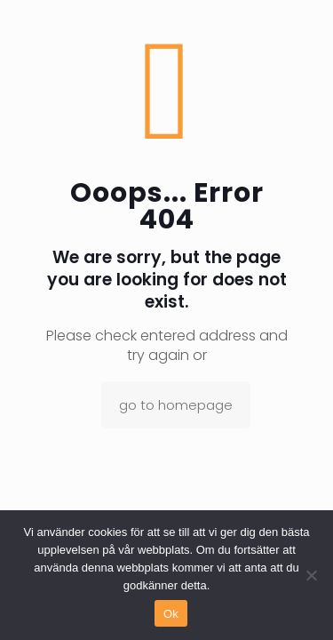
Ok (170, 613)
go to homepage (176, 405)
